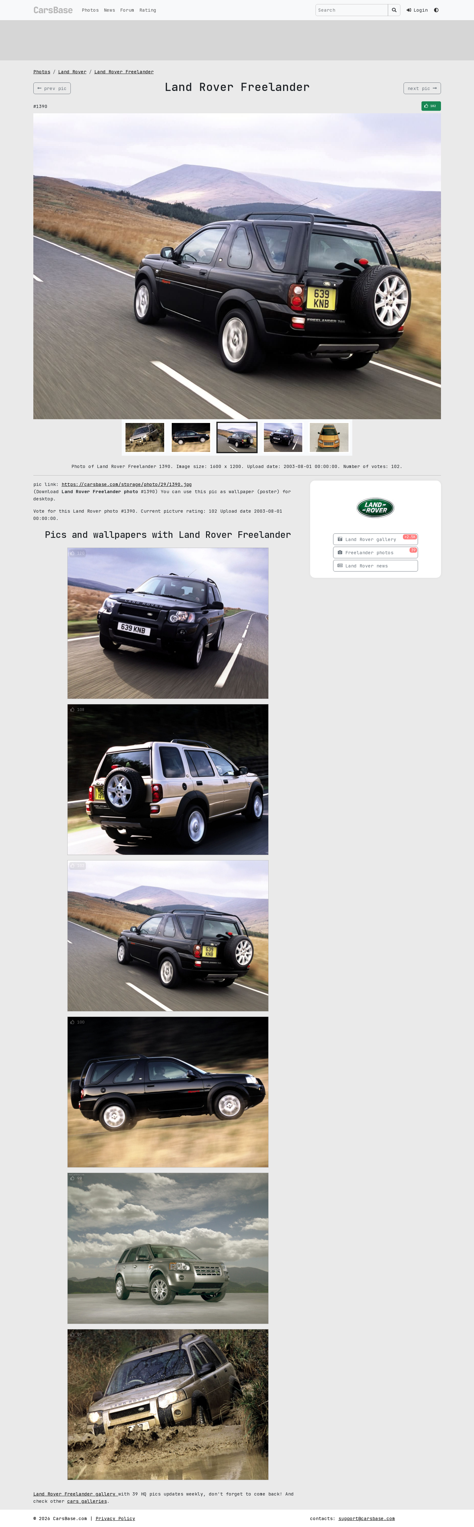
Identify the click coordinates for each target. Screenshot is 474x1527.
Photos (90, 10)
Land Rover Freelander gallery (75, 1494)
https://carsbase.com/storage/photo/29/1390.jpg (127, 484)
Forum (127, 10)
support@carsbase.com (366, 1518)
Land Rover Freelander (124, 72)
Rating (147, 10)
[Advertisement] (222, 39)
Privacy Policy (115, 1518)
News (109, 10)
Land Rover (72, 72)
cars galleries (87, 1501)
